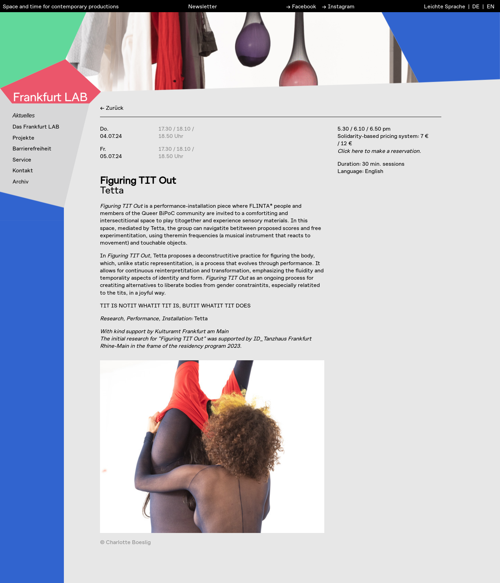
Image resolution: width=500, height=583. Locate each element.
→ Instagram (338, 6)
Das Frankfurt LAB (35, 126)
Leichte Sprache (444, 6)
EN (490, 6)
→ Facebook (301, 6)
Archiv (20, 181)
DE (476, 6)
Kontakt (22, 170)
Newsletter (202, 6)
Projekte (23, 137)
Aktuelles (23, 115)
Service (21, 159)
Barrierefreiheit (31, 148)
